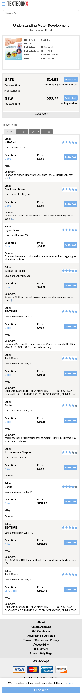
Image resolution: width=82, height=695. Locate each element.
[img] (19, 669)
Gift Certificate (41, 631)
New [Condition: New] (7, 468)
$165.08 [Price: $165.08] (42, 544)
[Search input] (41, 13)
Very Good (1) (35, 132)
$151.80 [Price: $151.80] (42, 503)
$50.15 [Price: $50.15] (41, 374)
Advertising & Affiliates (41, 635)
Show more (41, 114)
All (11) (10, 132)
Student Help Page (41, 653)
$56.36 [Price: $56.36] (41, 421)
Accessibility (41, 644)
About (41, 622)
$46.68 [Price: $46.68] (41, 287)
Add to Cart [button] (70, 79)
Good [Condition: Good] (8, 158)
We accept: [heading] (41, 661)
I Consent (41, 690)
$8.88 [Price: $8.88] (40, 158)
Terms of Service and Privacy (41, 640)
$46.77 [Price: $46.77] (41, 327)
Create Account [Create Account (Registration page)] (41, 627)
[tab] (10, 131)
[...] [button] (11, 178)
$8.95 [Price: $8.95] (40, 205)
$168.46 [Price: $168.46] (42, 591)
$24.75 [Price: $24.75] (41, 246)
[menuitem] (71, 3)
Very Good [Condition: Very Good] (11, 591)
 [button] (3, 4)
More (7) (47, 132)
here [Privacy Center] (70, 683)
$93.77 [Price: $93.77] (41, 468)
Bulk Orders (41, 649)
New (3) (22, 132)
